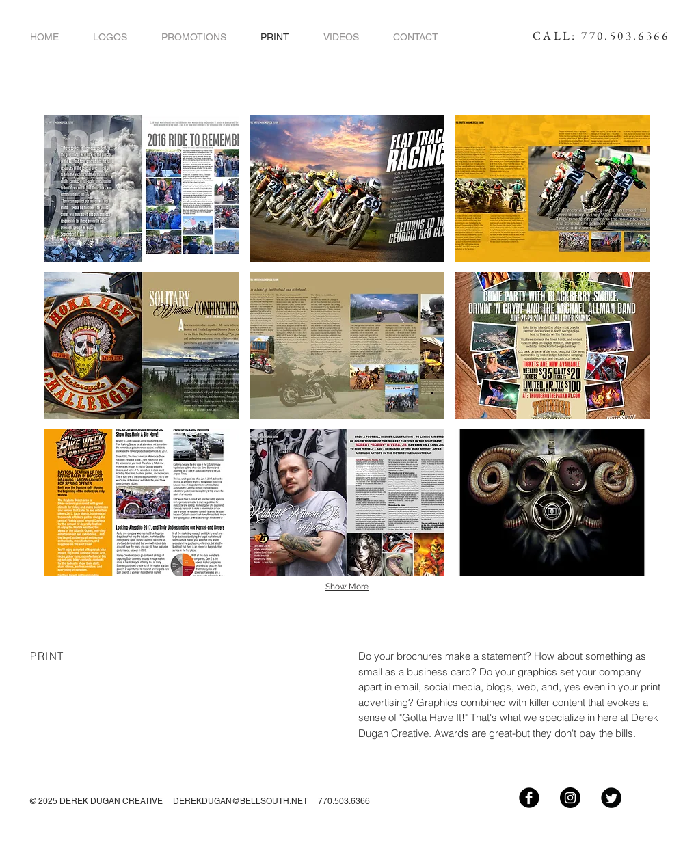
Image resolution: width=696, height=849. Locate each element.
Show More (347, 586)
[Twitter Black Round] (611, 797)
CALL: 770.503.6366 (601, 35)
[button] (141, 188)
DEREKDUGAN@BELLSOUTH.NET (240, 801)
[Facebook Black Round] (529, 797)
